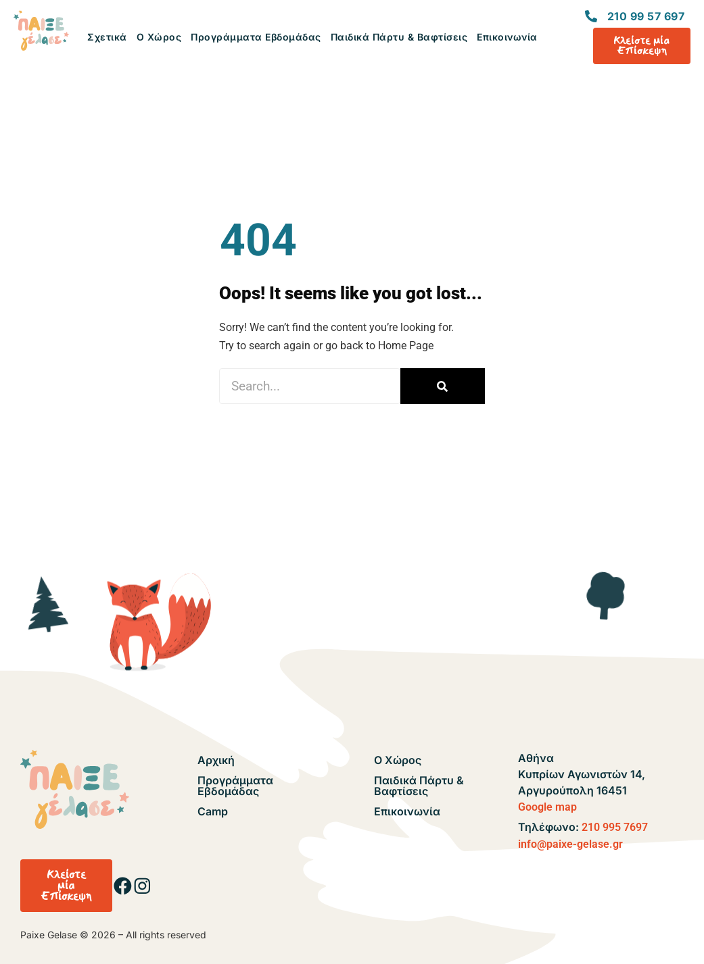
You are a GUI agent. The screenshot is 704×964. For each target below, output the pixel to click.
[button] (66, 885)
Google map (547, 807)
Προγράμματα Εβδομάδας (256, 37)
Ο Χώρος (159, 37)
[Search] (442, 386)
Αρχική (216, 760)
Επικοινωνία (507, 37)
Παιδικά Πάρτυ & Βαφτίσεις (399, 37)
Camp (212, 811)
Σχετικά (107, 37)
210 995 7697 (615, 827)
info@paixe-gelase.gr (570, 844)
